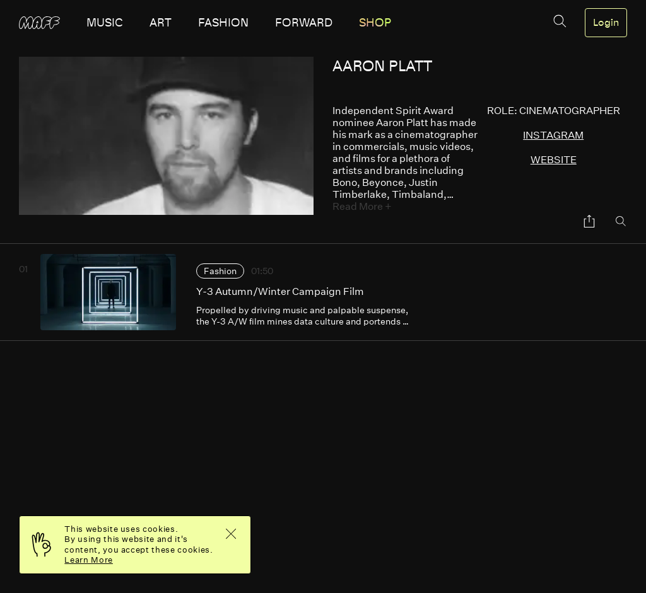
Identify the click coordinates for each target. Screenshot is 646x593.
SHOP (375, 23)
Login (606, 22)
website (554, 160)
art (161, 23)
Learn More (88, 560)
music (104, 23)
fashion (223, 23)
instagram (553, 135)
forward (303, 23)
